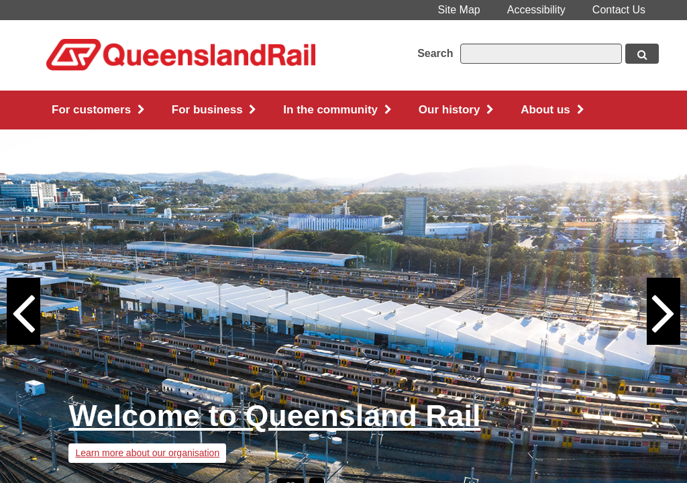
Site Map (459, 9)
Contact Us (618, 9)
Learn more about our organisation (147, 452)
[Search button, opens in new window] (642, 54)
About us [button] (552, 109)
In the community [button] (337, 109)
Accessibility (536, 9)
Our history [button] (456, 109)
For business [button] (214, 109)
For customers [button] (98, 109)
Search (435, 53)
